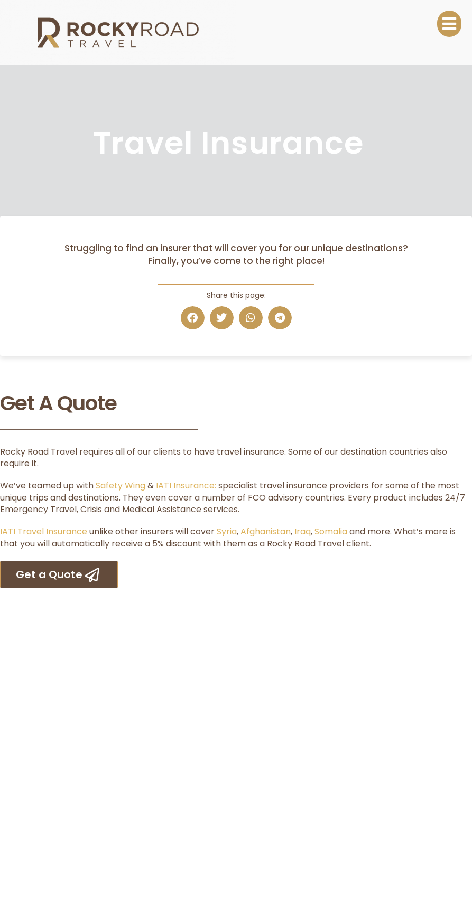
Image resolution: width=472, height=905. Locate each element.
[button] (193, 317)
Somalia (330, 531)
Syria (227, 531)
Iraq (302, 531)
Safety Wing (120, 485)
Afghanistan (265, 531)
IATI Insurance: (186, 485)
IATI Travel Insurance (43, 531)
